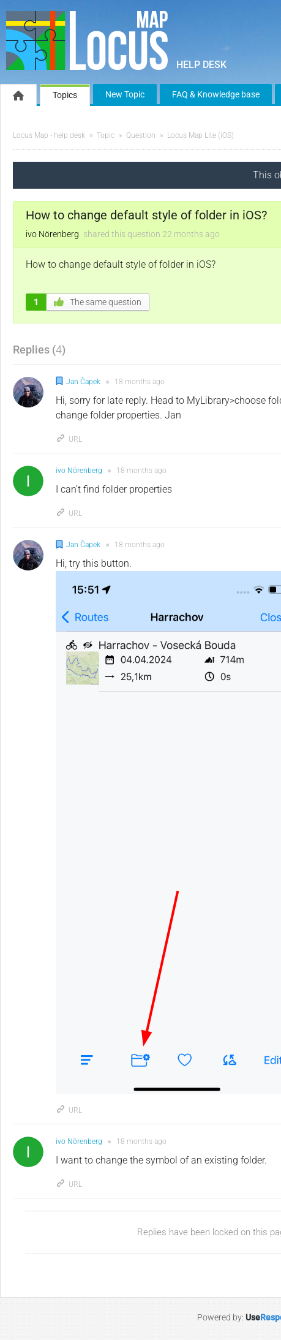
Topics (65, 95)
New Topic (124, 94)
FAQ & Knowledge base (216, 94)
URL (69, 439)
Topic (105, 135)
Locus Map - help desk (49, 135)
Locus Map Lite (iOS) (200, 135)
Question (140, 135)
